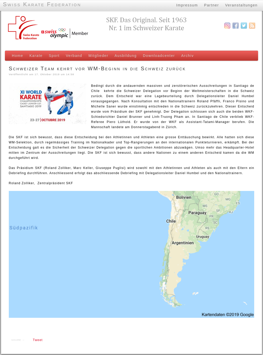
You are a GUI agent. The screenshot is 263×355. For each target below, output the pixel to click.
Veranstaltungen (241, 5)
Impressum (187, 5)
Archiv (186, 55)
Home (16, 55)
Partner (211, 5)
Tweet (37, 341)
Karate (35, 55)
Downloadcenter (158, 55)
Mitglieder (97, 55)
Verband (73, 55)
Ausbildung (125, 55)
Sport (53, 55)
